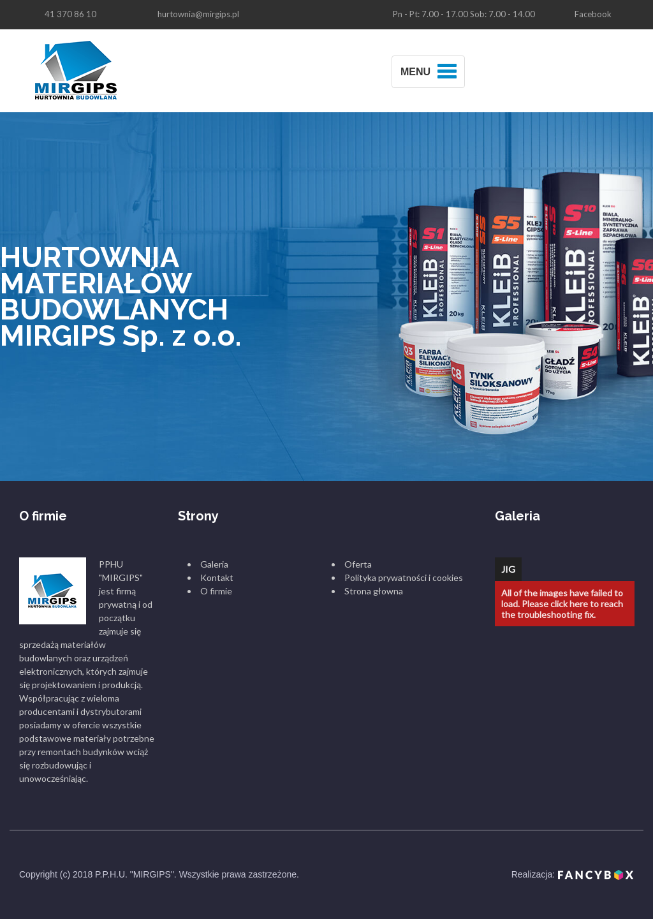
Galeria (214, 564)
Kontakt (216, 577)
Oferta (358, 564)
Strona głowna (373, 590)
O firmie (216, 590)
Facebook (593, 14)
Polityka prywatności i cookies (403, 577)
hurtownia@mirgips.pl (198, 14)
